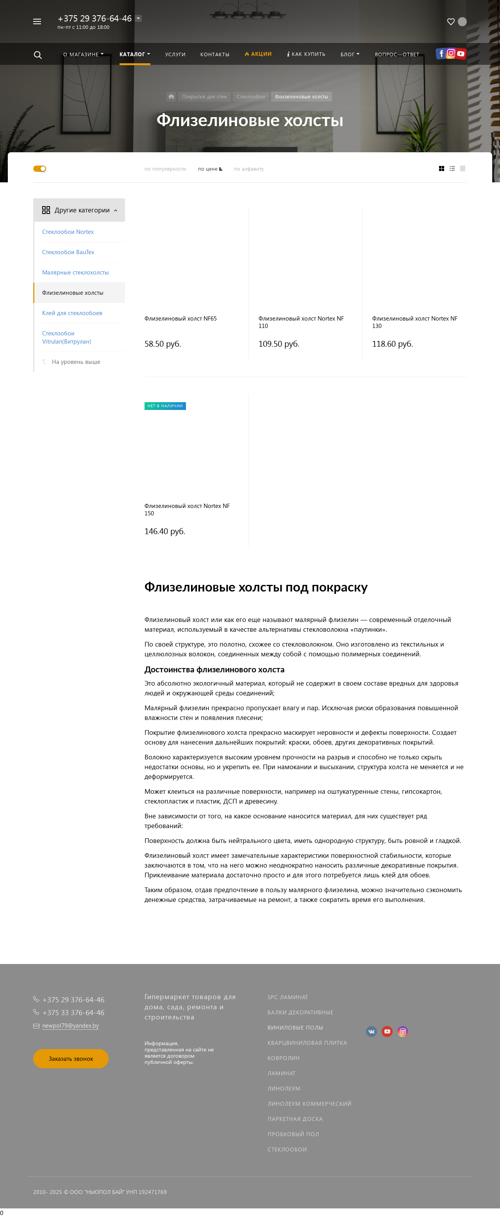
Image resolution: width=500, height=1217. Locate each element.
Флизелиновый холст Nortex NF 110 (301, 322)
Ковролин (284, 1058)
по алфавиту (249, 168)
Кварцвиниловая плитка (307, 1042)
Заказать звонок (71, 1058)
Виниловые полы (295, 1027)
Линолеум (284, 1088)
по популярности (165, 168)
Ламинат (282, 1073)
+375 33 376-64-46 (73, 1012)
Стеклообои (287, 1149)
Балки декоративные (301, 1012)
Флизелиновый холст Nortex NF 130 (414, 322)
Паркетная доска (295, 1119)
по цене (208, 168)
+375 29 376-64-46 (94, 18)
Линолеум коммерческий (310, 1103)
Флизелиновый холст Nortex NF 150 (187, 509)
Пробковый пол (293, 1134)
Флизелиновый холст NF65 (181, 318)
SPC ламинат (288, 997)
